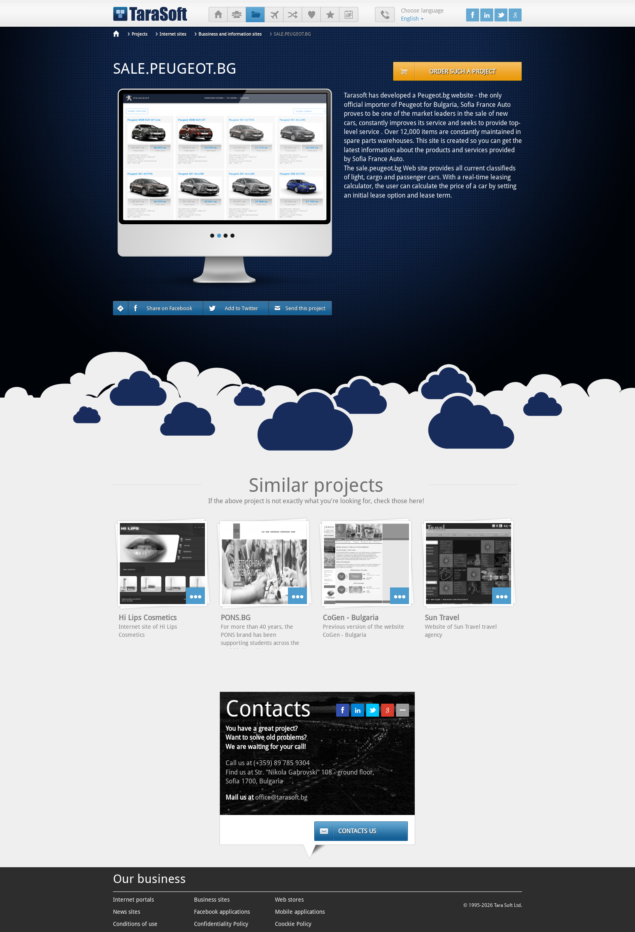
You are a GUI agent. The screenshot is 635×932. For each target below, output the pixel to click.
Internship (348, 15)
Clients (273, 15)
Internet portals (133, 899)
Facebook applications (222, 912)
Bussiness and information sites (230, 34)
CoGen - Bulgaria (351, 617)
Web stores (289, 899)
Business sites (212, 899)
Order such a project (462, 71)
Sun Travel (442, 617)
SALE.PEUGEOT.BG (292, 34)
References (311, 15)
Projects (255, 15)
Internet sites (173, 34)
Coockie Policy (293, 924)
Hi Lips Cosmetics (148, 617)
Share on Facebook (163, 308)
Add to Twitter (233, 308)
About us (236, 15)
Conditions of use (135, 924)
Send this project (299, 308)
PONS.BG (235, 617)
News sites (126, 912)
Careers (329, 15)
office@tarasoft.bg (281, 797)
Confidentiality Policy (221, 924)
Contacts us (357, 831)
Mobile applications (300, 912)
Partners (292, 15)
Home (218, 15)
